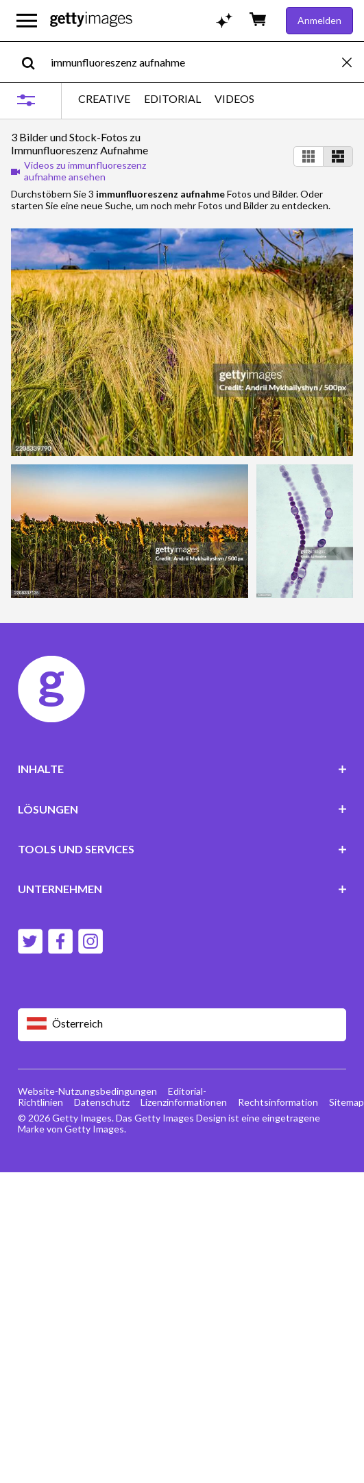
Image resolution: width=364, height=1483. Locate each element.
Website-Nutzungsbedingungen (87, 1091)
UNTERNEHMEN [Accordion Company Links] (182, 888)
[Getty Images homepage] (91, 20)
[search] (34, 62)
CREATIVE (104, 99)
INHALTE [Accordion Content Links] (182, 768)
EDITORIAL (172, 99)
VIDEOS (234, 99)
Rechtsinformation (278, 1102)
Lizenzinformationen (184, 1102)
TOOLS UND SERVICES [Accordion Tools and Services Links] (182, 848)
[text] (194, 62)
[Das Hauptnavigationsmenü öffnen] (26, 20)
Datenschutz (102, 1102)
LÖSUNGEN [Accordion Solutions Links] (182, 809)
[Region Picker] (182, 1024)
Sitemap (346, 1102)
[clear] (353, 62)
